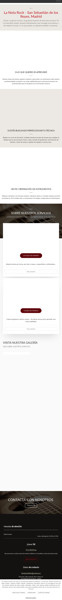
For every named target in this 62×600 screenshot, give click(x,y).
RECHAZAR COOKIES (18, 592)
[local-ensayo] (31, 239)
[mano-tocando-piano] (31, 48)
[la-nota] (31, 470)
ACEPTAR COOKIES (44, 592)
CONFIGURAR (31, 592)
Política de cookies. (31, 598)
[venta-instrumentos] (31, 165)
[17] (31, 425)
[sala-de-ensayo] (31, 106)
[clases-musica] (31, 294)
